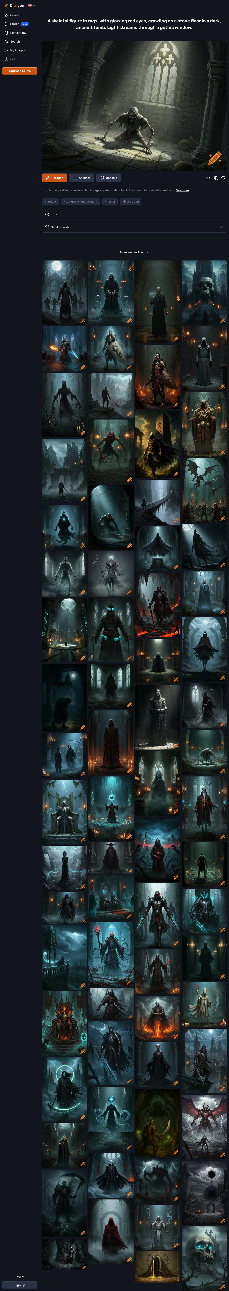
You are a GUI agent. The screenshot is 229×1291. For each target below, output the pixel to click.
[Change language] (31, 5)
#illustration (130, 201)
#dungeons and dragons (81, 201)
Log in (20, 1276)
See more (182, 190)
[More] (207, 178)
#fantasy (50, 201)
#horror (110, 201)
